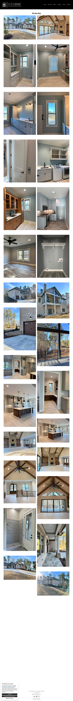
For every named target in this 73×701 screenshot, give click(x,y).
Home (45, 4)
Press (64, 4)
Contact (69, 4)
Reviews (59, 4)
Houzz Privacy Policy (8, 687)
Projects (50, 4)
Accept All (9, 694)
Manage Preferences (9, 698)
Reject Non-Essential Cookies (9, 696)
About (54, 4)
